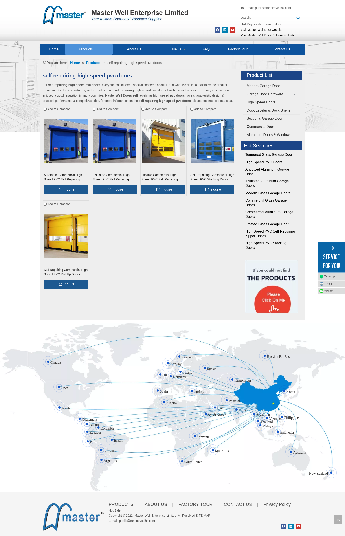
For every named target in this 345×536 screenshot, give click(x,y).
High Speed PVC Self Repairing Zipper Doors (270, 233)
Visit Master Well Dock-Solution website (268, 35)
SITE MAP (203, 515)
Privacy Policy (277, 504)
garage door (273, 24)
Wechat (328, 291)
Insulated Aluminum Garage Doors (267, 183)
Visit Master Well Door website (261, 29)
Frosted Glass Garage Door (267, 224)
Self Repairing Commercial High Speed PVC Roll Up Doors (66, 272)
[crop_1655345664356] (73, 516)
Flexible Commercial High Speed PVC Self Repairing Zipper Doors (159, 177)
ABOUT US (156, 504)
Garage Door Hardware (265, 94)
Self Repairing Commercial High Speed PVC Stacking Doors (212, 177)
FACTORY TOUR (195, 504)
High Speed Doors (261, 102)
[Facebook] (217, 30)
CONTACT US (238, 504)
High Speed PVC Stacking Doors (265, 245)
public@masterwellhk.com (273, 8)
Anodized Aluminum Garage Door (267, 171)
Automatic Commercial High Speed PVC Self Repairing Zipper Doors (63, 177)
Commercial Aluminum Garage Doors (269, 214)
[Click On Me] (271, 286)
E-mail (328, 283)
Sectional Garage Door (265, 118)
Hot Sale (115, 510)
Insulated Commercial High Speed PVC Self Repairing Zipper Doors (111, 177)
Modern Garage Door (263, 86)
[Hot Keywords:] (298, 18)
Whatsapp (330, 276)
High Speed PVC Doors (263, 162)
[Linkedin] (225, 30)
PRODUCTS (121, 504)
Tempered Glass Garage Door (268, 154)
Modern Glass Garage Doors (267, 193)
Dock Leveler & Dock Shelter (269, 110)
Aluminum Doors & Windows (269, 135)
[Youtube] (232, 30)
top (338, 519)
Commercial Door (260, 126)
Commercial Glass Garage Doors (266, 202)
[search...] (267, 18)
